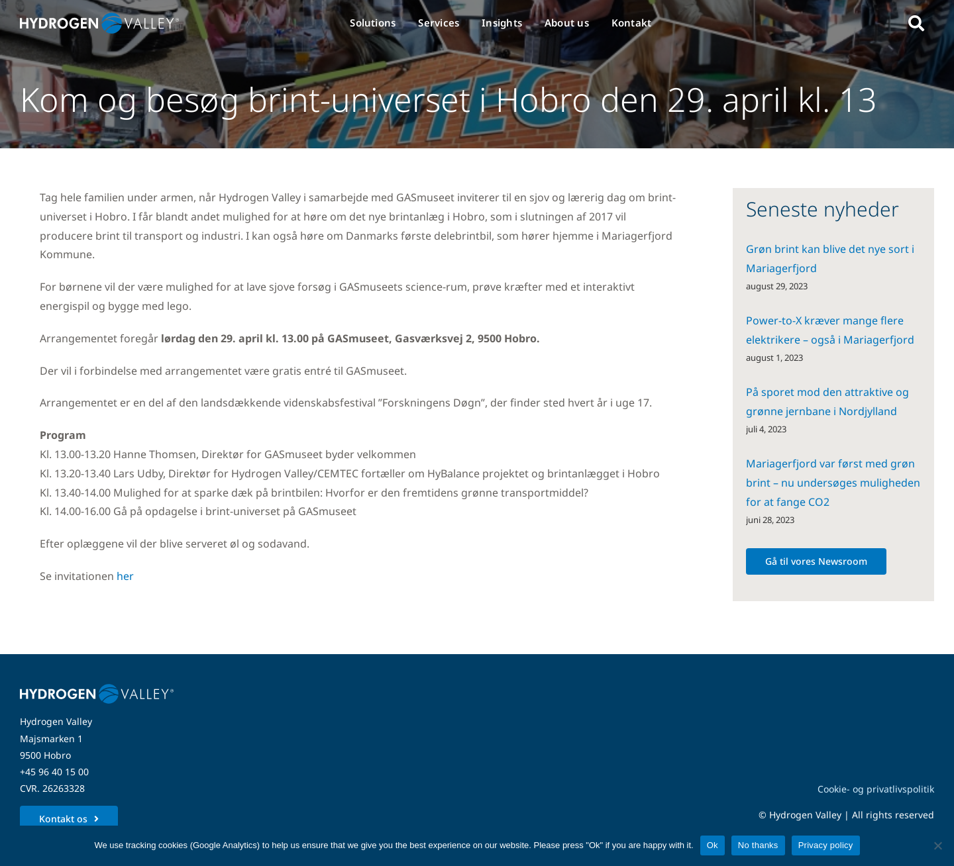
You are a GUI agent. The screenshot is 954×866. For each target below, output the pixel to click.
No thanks (758, 845)
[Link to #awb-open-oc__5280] (916, 23)
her (125, 576)
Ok (712, 845)
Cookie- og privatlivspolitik (876, 789)
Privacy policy (825, 845)
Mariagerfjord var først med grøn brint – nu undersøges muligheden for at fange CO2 (833, 482)
